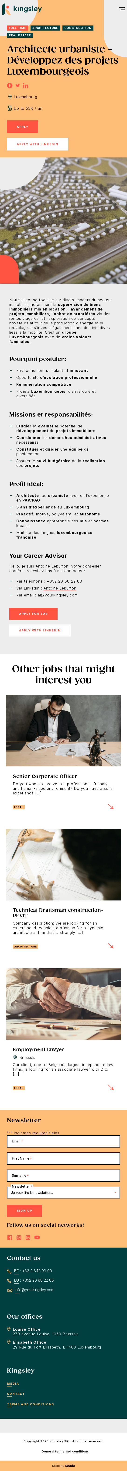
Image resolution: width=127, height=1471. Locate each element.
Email (17, 1141)
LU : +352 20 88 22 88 (34, 1280)
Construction (78, 28)
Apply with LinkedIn (37, 144)
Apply (22, 127)
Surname (20, 1175)
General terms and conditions (65, 1451)
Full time (17, 28)
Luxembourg (25, 96)
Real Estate (20, 35)
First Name (22, 1158)
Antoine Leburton (60, 588)
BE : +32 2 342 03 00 (33, 1270)
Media (13, 1383)
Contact (16, 1394)
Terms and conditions (30, 1404)
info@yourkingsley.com (34, 1289)
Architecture (45, 28)
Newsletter (22, 1186)
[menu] (120, 9)
